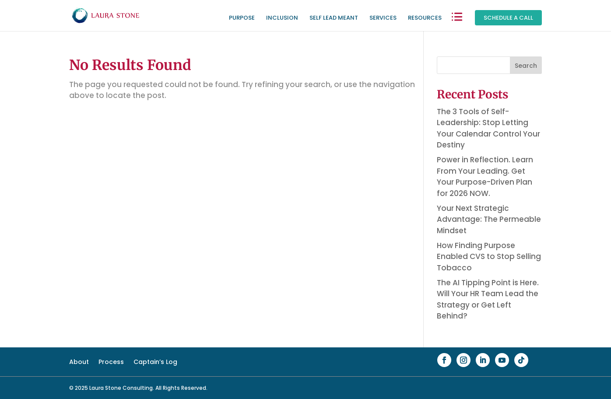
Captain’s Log (155, 362)
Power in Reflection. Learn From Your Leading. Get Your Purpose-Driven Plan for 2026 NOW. (485, 176)
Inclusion (282, 18)
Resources (425, 18)
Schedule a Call (508, 18)
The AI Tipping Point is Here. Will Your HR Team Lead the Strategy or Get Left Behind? (488, 299)
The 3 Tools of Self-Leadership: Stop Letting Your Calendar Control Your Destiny (488, 128)
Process (111, 362)
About (79, 362)
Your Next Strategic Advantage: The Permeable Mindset (489, 219)
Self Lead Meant (333, 18)
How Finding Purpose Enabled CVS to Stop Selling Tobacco (489, 256)
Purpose (242, 18)
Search (526, 65)
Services (383, 18)
